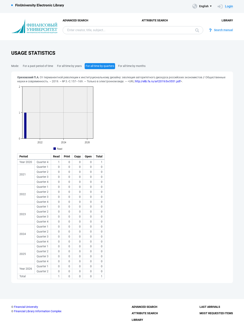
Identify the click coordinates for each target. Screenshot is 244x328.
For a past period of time (38, 66)
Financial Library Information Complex (37, 311)
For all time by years (69, 66)
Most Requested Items (216, 313)
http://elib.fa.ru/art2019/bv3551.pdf (158, 81)
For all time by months (132, 66)
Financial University (26, 306)
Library (227, 20)
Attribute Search (155, 20)
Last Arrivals (210, 306)
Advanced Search (75, 20)
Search (197, 30)
